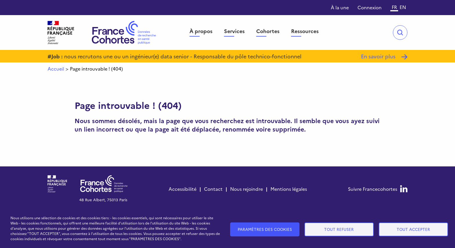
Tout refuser (339, 229)
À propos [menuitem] (200, 31)
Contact (213, 189)
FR (394, 7)
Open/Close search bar (400, 32)
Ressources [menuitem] (305, 31)
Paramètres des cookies (265, 229)
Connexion (370, 7)
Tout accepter (413, 229)
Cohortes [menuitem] (267, 31)
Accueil (56, 68)
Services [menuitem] (234, 31)
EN (403, 7)
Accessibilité (182, 189)
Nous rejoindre (246, 189)
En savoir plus (378, 56)
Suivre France (372, 188)
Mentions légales (288, 189)
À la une (340, 7)
